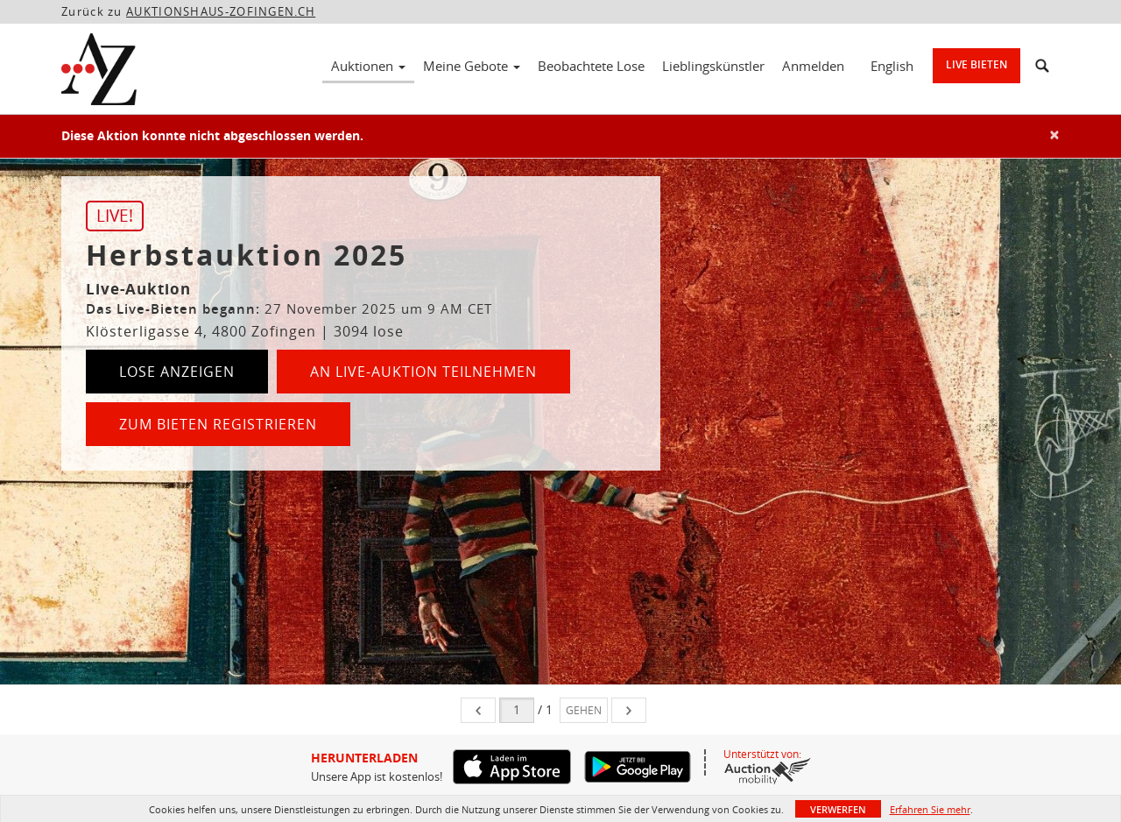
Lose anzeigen (177, 371)
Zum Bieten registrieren (218, 424)
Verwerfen (838, 809)
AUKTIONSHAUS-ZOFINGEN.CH (220, 11)
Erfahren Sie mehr (930, 809)
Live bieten (976, 64)
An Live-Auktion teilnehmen (423, 371)
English (892, 65)
